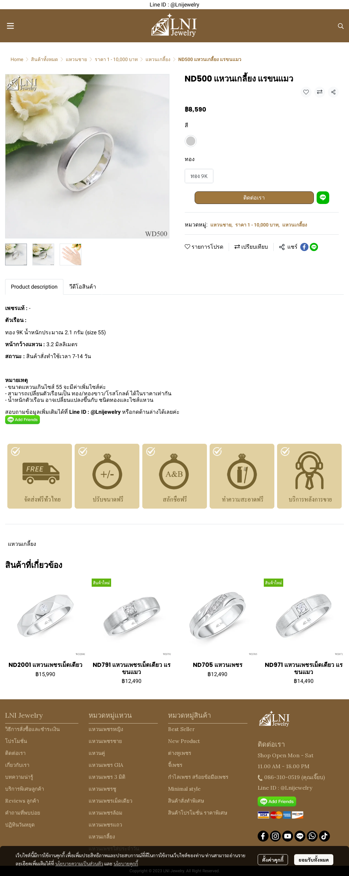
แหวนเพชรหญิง (106, 729)
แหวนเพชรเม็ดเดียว (110, 801)
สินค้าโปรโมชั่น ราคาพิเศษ (197, 812)
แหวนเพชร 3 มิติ (107, 777)
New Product (184, 741)
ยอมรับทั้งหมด (314, 860)
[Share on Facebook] (304, 247)
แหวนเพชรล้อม (105, 812)
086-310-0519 (282, 777)
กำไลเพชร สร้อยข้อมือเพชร (198, 777)
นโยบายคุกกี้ (125, 863)
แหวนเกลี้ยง (158, 59)
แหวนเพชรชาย (105, 741)
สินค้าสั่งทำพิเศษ (186, 801)
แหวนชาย (76, 59)
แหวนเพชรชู (102, 789)
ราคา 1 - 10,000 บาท (116, 59)
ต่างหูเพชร (179, 753)
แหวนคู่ (97, 753)
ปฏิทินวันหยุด (20, 824)
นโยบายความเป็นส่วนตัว (79, 863)
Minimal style (184, 789)
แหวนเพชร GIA (106, 765)
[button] (341, 26)
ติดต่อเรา (254, 197)
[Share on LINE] (314, 247)
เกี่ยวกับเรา (17, 765)
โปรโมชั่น (16, 741)
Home (17, 59)
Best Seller (181, 729)
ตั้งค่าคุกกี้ (273, 860)
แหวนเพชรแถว (105, 824)
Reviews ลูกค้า (22, 801)
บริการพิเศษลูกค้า (24, 789)
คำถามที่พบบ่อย (22, 812)
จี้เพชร (175, 765)
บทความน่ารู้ (19, 777)
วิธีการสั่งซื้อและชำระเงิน (32, 729)
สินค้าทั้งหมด (44, 59)
